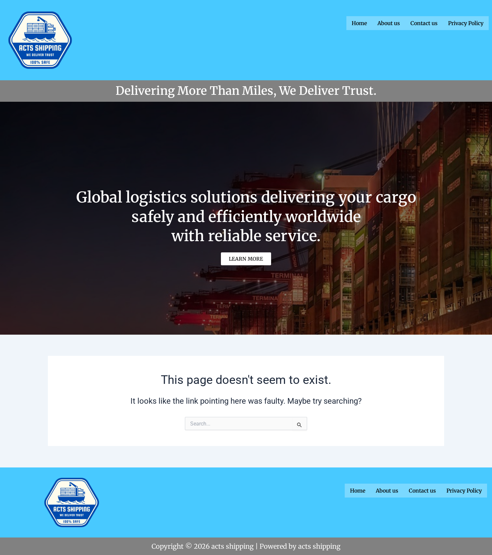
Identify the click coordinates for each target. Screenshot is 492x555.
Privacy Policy (465, 22)
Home (359, 22)
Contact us (424, 22)
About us (388, 22)
